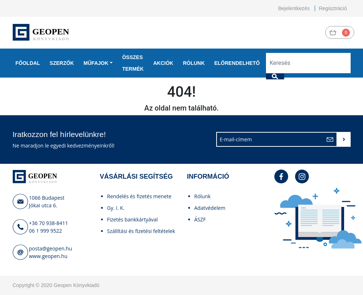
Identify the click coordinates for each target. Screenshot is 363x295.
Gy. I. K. (116, 207)
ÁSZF (200, 219)
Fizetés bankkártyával (132, 219)
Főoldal (28, 63)
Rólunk (194, 63)
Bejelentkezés (294, 8)
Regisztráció (333, 8)
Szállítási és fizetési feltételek (141, 231)
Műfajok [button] (96, 63)
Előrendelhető (237, 63)
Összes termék (133, 63)
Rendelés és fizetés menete (139, 196)
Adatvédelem (210, 207)
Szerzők (62, 63)
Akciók (163, 63)
